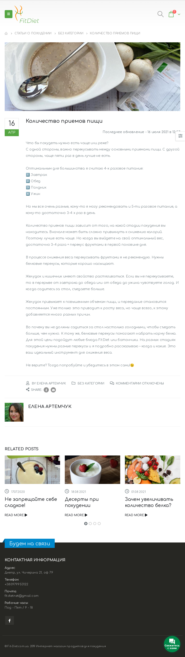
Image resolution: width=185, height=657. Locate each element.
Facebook (46, 389)
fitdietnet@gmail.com (22, 596)
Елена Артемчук (51, 383)
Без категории (91, 383)
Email (53, 389)
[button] (86, 523)
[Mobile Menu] (8, 14)
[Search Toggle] (160, 14)
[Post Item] (32, 469)
